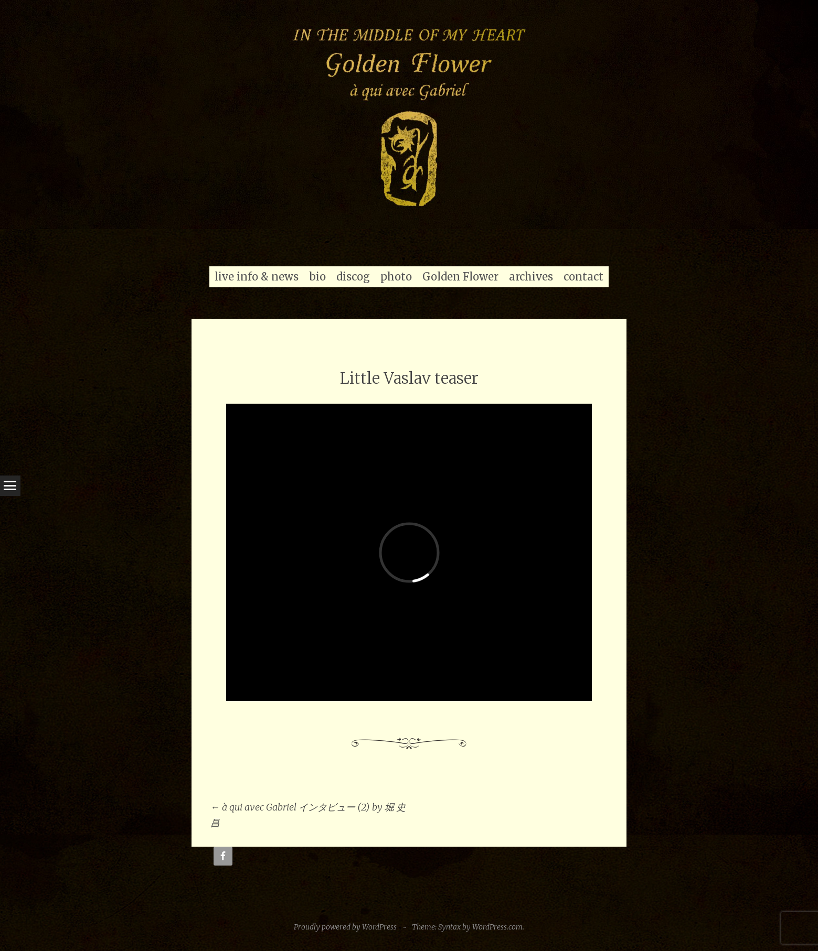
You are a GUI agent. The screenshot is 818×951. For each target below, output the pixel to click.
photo (396, 276)
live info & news (257, 276)
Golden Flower (460, 276)
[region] (409, 114)
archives (531, 276)
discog (353, 276)
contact (583, 276)
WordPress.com (497, 927)
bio (317, 276)
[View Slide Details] (409, 114)
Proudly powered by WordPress (345, 927)
